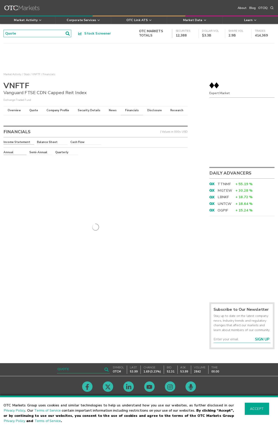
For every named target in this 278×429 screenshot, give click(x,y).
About (242, 8)
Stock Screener (94, 33)
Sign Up (262, 339)
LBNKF (223, 197)
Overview (14, 110)
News (113, 110)
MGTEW (225, 190)
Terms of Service (47, 410)
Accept (257, 409)
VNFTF (36, 74)
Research (176, 110)
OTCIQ (263, 8)
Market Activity (12, 74)
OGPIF (223, 210)
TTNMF (224, 184)
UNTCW (225, 203)
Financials (132, 110)
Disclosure (154, 110)
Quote (33, 110)
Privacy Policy (14, 410)
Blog (252, 8)
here (62, 160)
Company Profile (57, 110)
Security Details (89, 110)
